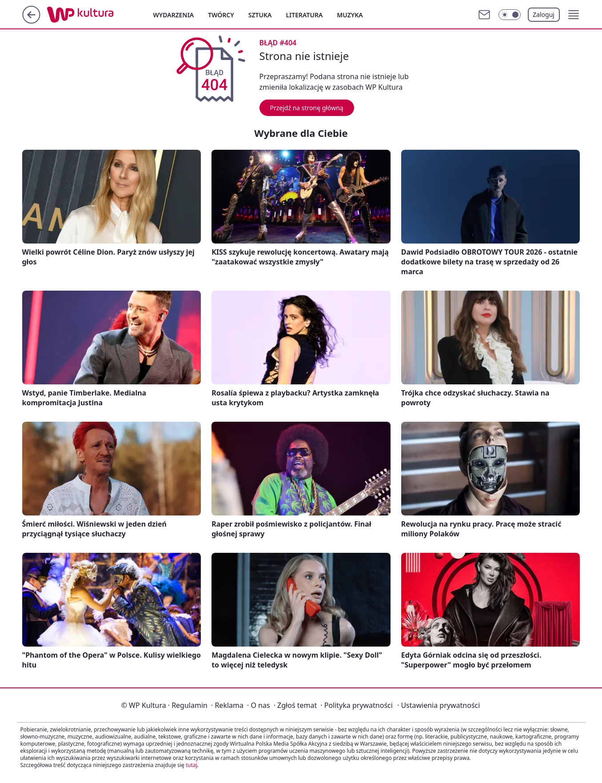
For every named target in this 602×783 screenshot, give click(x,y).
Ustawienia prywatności (438, 705)
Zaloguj (543, 14)
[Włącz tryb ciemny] (509, 14)
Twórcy (221, 15)
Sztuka (260, 15)
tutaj (191, 765)
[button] (573, 15)
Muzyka (350, 15)
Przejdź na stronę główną (306, 108)
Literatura (304, 15)
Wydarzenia (173, 15)
